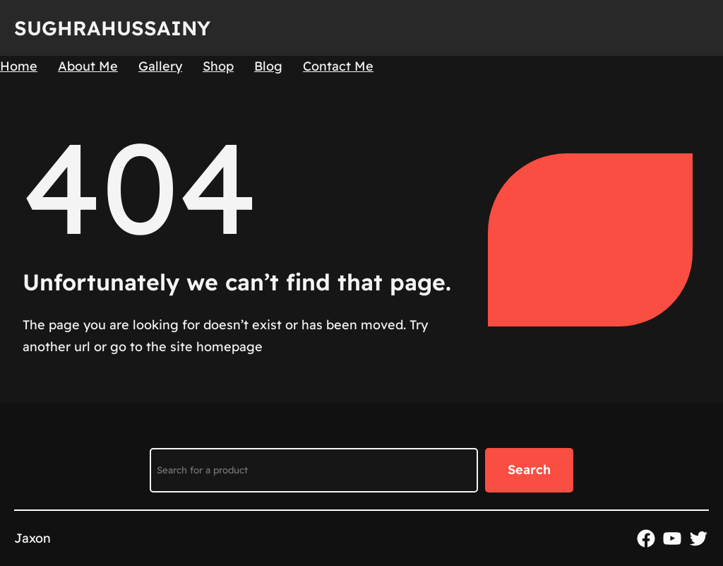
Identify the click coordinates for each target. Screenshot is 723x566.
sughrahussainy (112, 28)
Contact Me (338, 66)
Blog (268, 66)
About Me (88, 66)
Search (529, 469)
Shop (218, 66)
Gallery (160, 66)
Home (18, 66)
